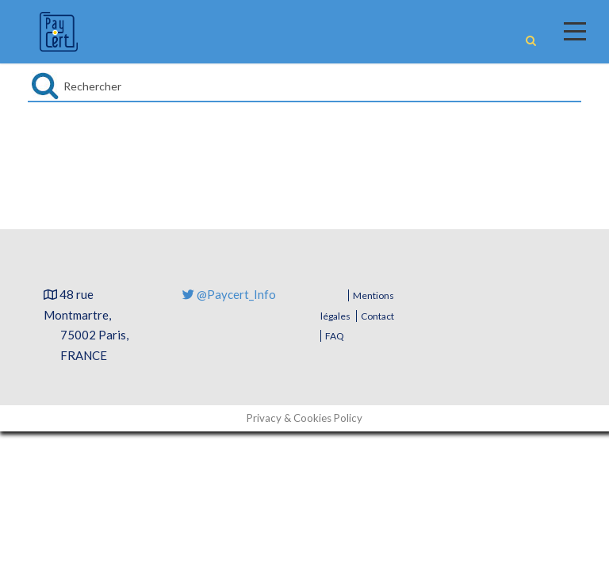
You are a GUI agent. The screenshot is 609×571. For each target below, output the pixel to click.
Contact (377, 316)
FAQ (334, 336)
